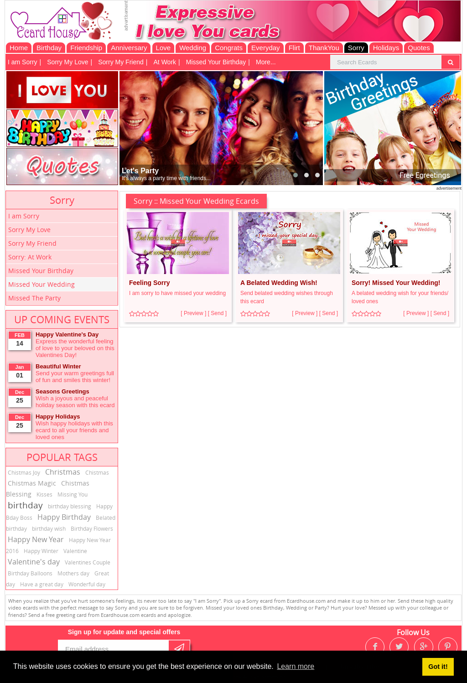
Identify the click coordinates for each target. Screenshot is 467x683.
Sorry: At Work (30, 257)
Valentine (75, 550)
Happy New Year (36, 539)
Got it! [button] (437, 666)
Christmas (62, 472)
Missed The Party (34, 298)
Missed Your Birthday (216, 62)
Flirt (294, 48)
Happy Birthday (64, 517)
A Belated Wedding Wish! (278, 282)
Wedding (192, 48)
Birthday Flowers (92, 528)
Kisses (44, 494)
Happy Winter (41, 550)
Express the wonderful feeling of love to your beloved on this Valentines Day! (75, 348)
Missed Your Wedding (41, 284)
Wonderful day (86, 584)
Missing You (72, 494)
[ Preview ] (193, 313)
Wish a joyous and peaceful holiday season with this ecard (75, 402)
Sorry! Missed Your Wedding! (396, 282)
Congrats (229, 48)
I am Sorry (22, 62)
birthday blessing (69, 506)
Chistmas (97, 472)
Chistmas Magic (32, 483)
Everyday (265, 48)
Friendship (86, 48)
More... (266, 62)
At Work (165, 62)
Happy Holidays (58, 416)
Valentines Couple (87, 562)
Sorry (356, 48)
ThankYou (324, 48)
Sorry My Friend (121, 62)
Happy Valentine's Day (67, 334)
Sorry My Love (67, 62)
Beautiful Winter (58, 366)
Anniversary (129, 48)
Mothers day (73, 573)
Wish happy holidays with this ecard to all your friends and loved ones (74, 430)
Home (19, 48)
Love (163, 48)
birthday (25, 505)
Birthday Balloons (30, 573)
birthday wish (49, 528)
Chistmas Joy (24, 472)
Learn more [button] (295, 666)
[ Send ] (217, 313)
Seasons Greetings (62, 391)
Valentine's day (34, 562)
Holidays (386, 48)
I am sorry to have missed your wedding (177, 293)
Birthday (49, 48)
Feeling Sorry (149, 282)
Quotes (419, 48)
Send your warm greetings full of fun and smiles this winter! (75, 376)
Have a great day (41, 584)
